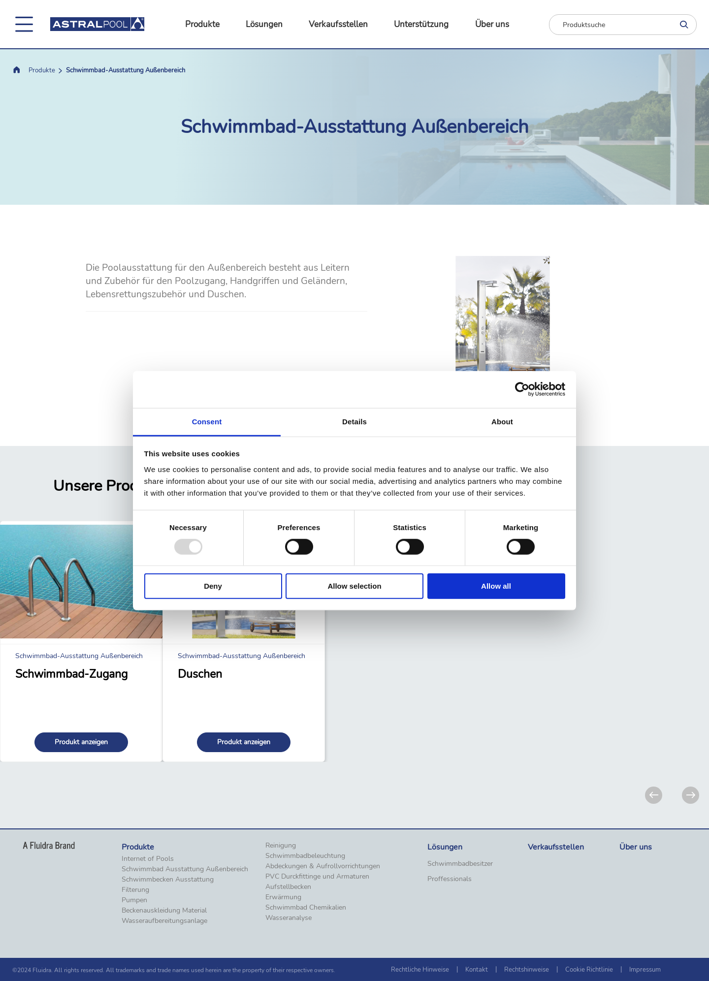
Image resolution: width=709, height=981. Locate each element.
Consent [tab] (207, 421)
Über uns (492, 24)
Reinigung (280, 846)
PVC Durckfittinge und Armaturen (317, 877)
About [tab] (502, 421)
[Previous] (653, 795)
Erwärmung (283, 897)
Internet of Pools (148, 859)
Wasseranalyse (288, 918)
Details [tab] (354, 421)
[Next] (690, 795)
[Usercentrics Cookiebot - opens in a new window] (522, 389)
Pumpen (134, 900)
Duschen (200, 674)
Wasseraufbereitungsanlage (164, 921)
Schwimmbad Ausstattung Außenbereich (185, 869)
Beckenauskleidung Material (164, 911)
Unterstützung (421, 24)
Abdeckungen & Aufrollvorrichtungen (322, 866)
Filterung (135, 890)
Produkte (202, 24)
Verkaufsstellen (338, 24)
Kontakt (476, 969)
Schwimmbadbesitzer (460, 864)
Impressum (645, 969)
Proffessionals (449, 879)
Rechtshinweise (526, 969)
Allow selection (354, 586)
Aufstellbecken (288, 887)
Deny (213, 586)
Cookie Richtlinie (589, 969)
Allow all (496, 586)
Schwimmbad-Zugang (71, 674)
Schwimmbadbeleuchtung (305, 856)
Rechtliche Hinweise (420, 969)
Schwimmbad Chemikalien (305, 908)
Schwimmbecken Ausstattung (168, 880)
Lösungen (264, 24)
